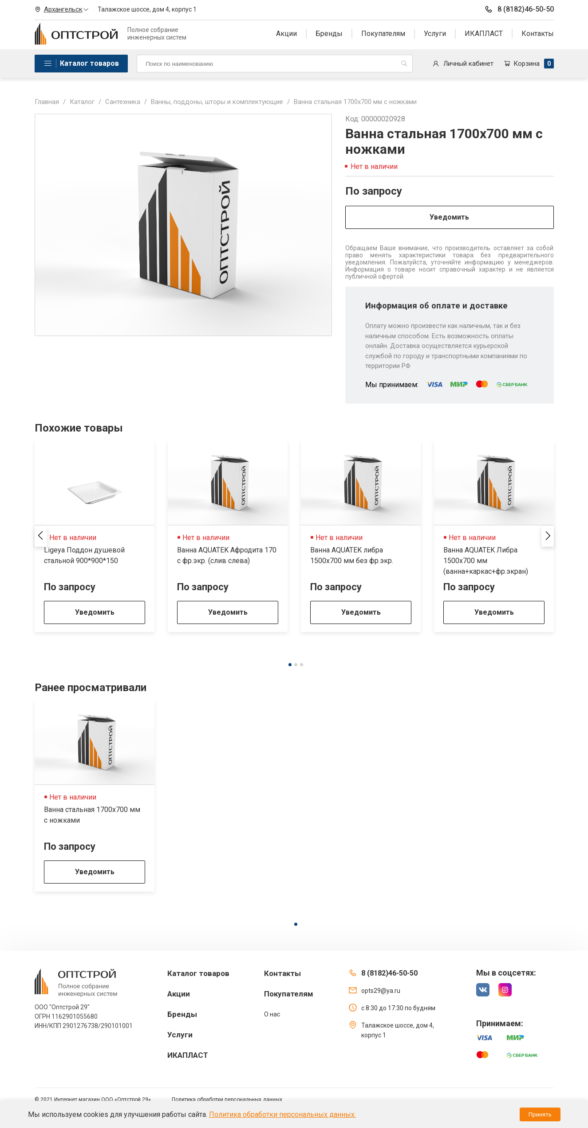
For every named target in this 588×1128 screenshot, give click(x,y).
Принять (540, 1114)
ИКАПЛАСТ (484, 33)
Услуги (435, 33)
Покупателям (383, 33)
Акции (286, 33)
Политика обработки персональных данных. (282, 1114)
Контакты (537, 33)
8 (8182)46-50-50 (519, 9)
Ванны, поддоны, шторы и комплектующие (217, 102)
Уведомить (449, 217)
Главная (47, 102)
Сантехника (122, 102)
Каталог (82, 102)
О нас (272, 1014)
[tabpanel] (94, 536)
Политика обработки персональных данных (227, 1099)
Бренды (329, 33)
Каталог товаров (89, 63)
